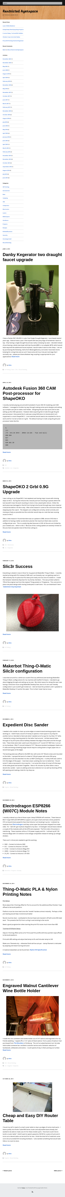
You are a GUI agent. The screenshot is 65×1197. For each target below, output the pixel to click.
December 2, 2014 (8, 719)
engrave (10, 1066)
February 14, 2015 (8, 560)
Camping (5, 198)
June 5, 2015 (6, 249)
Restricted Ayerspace (20, 11)
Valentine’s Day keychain (12, 587)
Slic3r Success (17, 566)
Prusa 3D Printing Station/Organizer (13, 40)
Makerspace (6, 216)
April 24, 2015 (7, 382)
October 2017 (6, 96)
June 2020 (5, 70)
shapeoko (16, 468)
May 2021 (5, 66)
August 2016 (6, 118)
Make (23, 1188)
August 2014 (6, 170)
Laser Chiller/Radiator (9, 26)
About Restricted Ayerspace (15, 50)
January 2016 (6, 137)
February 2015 (6, 152)
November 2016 (7, 111)
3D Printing (6, 187)
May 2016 (5, 129)
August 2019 (6, 74)
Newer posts (8, 1170)
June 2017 (5, 100)
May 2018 (5, 88)
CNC (4, 202)
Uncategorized (7, 239)
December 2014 (7, 155)
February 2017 (6, 107)
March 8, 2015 (7, 481)
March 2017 (6, 103)
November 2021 (7, 62)
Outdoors (5, 220)
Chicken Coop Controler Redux (11, 37)
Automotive (6, 190)
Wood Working (7, 242)
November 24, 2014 (8, 883)
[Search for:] (32, 3)
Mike (10, 365)
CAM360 (7, 468)
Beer (4, 194)
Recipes (5, 228)
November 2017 (7, 92)
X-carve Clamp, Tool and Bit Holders (13, 33)
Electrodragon (17, 824)
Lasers (4, 213)
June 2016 (5, 126)
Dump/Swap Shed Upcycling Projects (13, 29)
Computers (6, 205)
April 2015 (5, 144)
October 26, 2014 (8, 1079)
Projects (5, 224)
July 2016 (5, 122)
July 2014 (5, 174)
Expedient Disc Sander (25, 724)
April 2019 (5, 77)
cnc (11, 468)
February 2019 (6, 81)
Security (5, 235)
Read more (15, 357)
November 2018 (7, 85)
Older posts (57, 1170)
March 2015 (6, 148)
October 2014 (6, 163)
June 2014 (5, 178)
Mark (4, 50)
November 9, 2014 (8, 980)
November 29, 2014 (8, 800)
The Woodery (19, 1043)
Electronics (6, 209)
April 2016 (5, 133)
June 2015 (5, 140)
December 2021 (7, 59)
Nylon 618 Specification (38, 950)
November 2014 (7, 159)
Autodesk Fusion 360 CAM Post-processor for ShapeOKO (29, 393)
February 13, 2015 (8, 660)
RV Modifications (7, 231)
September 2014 (7, 166)
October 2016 (6, 114)
